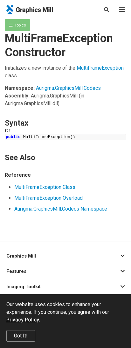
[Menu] (121, 9)
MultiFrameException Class (44, 187)
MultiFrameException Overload (48, 198)
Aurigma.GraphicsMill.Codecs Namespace (60, 209)
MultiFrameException (100, 68)
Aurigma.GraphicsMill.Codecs (68, 88)
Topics (17, 25)
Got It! (21, 336)
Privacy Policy (22, 320)
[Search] (106, 9)
